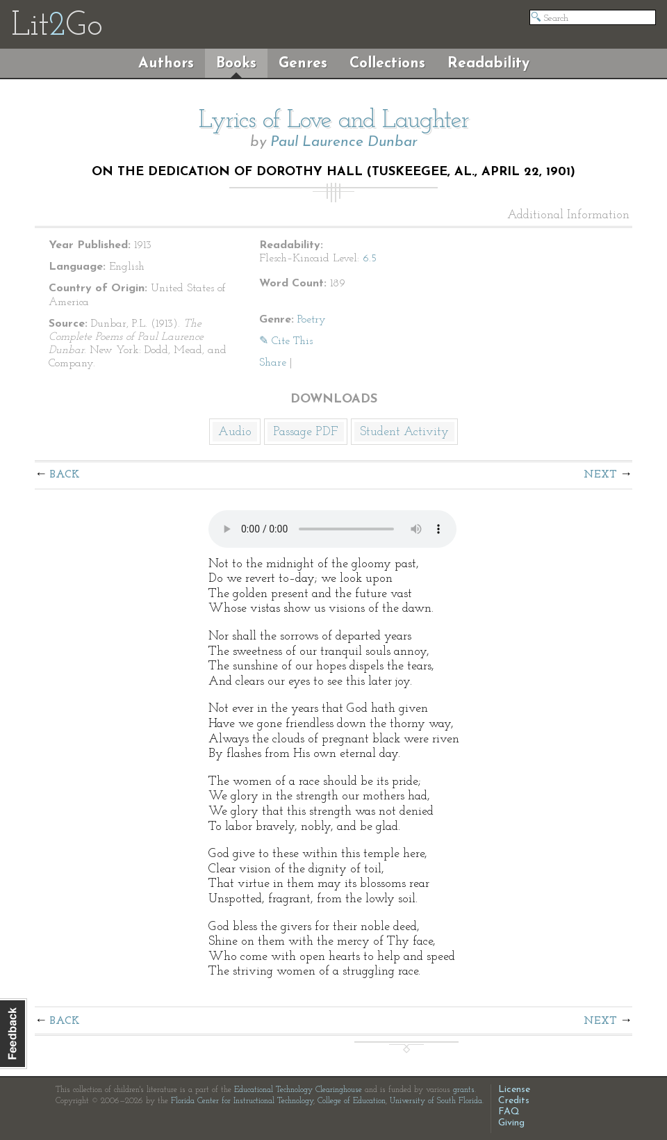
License (514, 1089)
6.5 (370, 258)
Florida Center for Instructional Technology (242, 1101)
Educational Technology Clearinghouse (298, 1090)
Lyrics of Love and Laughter (334, 120)
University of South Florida (436, 1101)
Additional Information (568, 215)
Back (65, 474)
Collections (387, 63)
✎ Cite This (286, 341)
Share (272, 362)
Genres (303, 63)
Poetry (311, 319)
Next (600, 474)
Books (236, 63)
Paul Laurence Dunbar (344, 142)
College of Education (352, 1101)
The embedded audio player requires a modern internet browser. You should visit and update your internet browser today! (332, 529)
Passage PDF (305, 432)
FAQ (509, 1112)
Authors (166, 63)
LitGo (56, 26)
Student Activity (404, 432)
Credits (513, 1101)
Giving (511, 1123)
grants (464, 1090)
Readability (488, 63)
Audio (235, 432)
